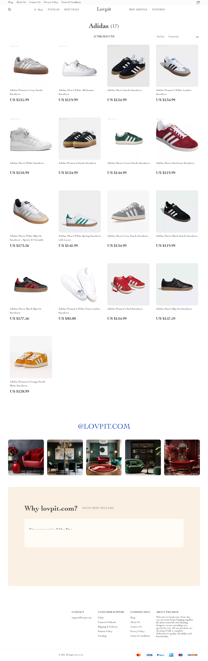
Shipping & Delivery (108, 627)
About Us (21, 2)
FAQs (101, 618)
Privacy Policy (51, 2)
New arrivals (138, 10)
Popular (53, 10)
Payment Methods (107, 622)
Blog (10, 2)
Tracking (102, 636)
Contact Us (35, 2)
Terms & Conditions (71, 2)
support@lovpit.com (82, 618)
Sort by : (161, 37)
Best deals (71, 10)
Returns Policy (105, 631)
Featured (158, 10)
